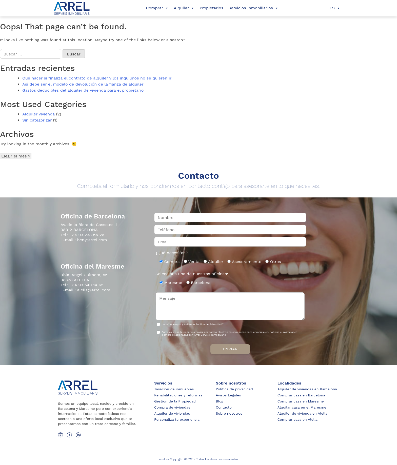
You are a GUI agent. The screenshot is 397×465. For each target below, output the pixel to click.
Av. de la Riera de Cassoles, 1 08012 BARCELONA (89, 227)
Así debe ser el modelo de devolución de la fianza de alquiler (83, 84)
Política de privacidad (234, 389)
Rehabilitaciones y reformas (178, 395)
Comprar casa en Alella (297, 419)
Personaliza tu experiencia (177, 419)
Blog (219, 401)
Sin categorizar (37, 120)
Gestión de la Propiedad (175, 401)
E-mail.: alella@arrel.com (85, 290)
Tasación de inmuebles (174, 389)
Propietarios (211, 8)
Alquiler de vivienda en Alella (302, 413)
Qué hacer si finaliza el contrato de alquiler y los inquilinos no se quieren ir (96, 78)
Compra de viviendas (172, 407)
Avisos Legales (228, 395)
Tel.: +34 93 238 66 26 (82, 234)
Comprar (157, 8)
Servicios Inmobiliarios (253, 8)
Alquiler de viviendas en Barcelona (307, 389)
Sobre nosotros (229, 413)
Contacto (223, 407)
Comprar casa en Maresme (300, 401)
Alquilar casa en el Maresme (301, 407)
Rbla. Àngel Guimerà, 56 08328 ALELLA (84, 277)
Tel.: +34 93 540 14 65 (82, 284)
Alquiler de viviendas (172, 413)
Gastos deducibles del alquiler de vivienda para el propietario (83, 90)
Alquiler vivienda (38, 114)
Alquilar (184, 8)
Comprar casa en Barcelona (301, 395)
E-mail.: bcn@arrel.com (84, 239)
